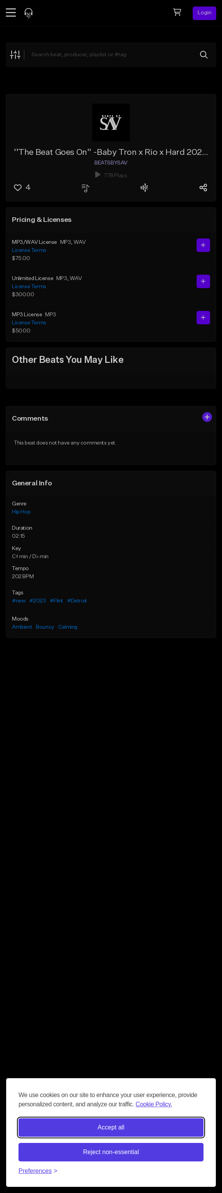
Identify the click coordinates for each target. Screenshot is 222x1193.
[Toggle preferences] (37, 1171)
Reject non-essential (111, 1152)
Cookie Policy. (154, 1104)
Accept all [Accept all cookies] (111, 1127)
